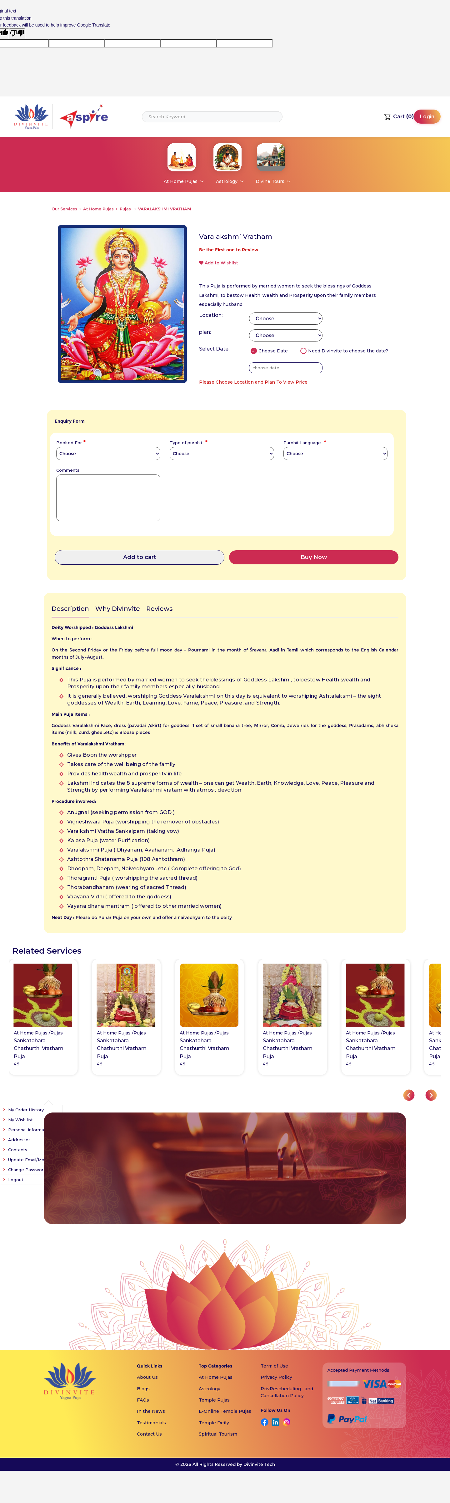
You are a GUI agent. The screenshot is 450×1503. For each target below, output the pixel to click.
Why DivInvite (117, 608)
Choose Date (269, 351)
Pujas (126, 208)
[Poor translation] (17, 33)
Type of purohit (188, 442)
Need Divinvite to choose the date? (344, 351)
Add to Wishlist (218, 263)
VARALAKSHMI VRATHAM (164, 208)
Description (70, 608)
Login (427, 117)
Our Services (64, 208)
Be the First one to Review (228, 250)
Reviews (159, 608)
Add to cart (139, 557)
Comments (67, 470)
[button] (409, 1095)
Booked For (70, 442)
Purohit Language (303, 442)
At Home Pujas (98, 208)
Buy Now (314, 557)
